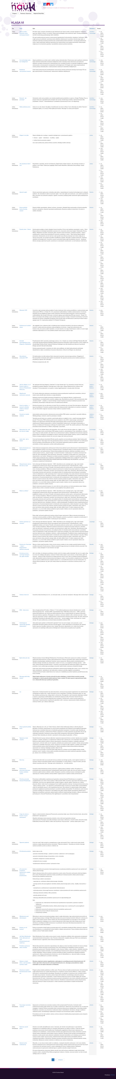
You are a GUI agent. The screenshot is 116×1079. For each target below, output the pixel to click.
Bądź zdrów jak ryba (24, 658)
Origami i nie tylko (24, 135)
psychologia (92, 429)
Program (14, 13)
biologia (91, 553)
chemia (91, 936)
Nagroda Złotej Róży (39, 13)
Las (20, 691)
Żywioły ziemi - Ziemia (25, 229)
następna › (60, 1059)
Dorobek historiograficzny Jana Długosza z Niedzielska (25, 342)
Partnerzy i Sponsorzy (25, 13)
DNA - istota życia (24, 610)
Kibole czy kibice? (23, 490)
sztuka (91, 135)
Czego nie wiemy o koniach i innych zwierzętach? (24, 815)
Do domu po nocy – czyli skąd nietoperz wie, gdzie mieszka (24, 554)
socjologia (92, 439)
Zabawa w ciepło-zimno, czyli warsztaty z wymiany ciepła (25, 962)
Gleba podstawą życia (24, 106)
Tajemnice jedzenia (24, 842)
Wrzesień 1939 (23, 310)
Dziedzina (93, 28)
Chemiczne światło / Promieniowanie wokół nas (25, 971)
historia (91, 192)
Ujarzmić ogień (23, 192)
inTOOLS (112, 1075)
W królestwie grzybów (25, 851)
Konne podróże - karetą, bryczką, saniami (23, 209)
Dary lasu (21, 760)
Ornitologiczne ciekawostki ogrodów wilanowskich (24, 624)
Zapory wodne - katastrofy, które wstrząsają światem (24, 33)
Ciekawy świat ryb (24, 594)
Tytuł (20, 28)
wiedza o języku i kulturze (92, 386)
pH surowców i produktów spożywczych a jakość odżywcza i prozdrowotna (24, 872)
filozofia (91, 544)
